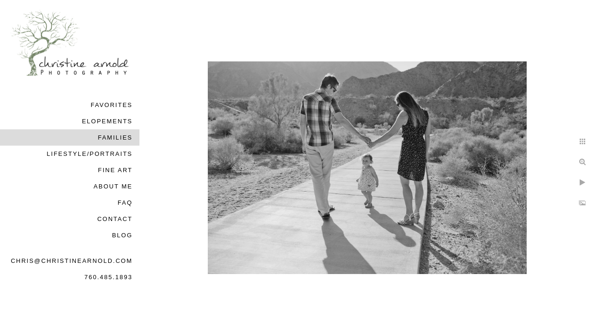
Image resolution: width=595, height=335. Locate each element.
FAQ (125, 202)
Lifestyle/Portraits (89, 153)
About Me (112, 186)
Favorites (111, 104)
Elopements (107, 121)
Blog (122, 235)
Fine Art (115, 170)
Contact (114, 218)
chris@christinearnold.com (71, 260)
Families (115, 137)
